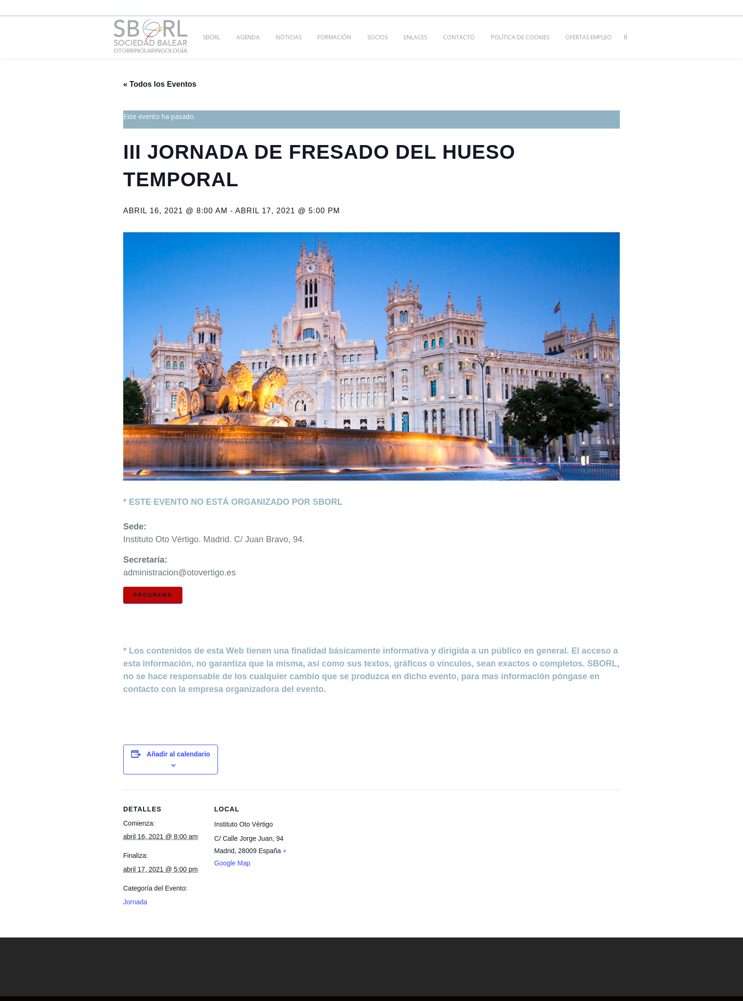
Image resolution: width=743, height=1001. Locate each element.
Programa (153, 595)
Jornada (135, 902)
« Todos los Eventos (159, 84)
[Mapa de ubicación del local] (355, 855)
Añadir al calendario (178, 754)
